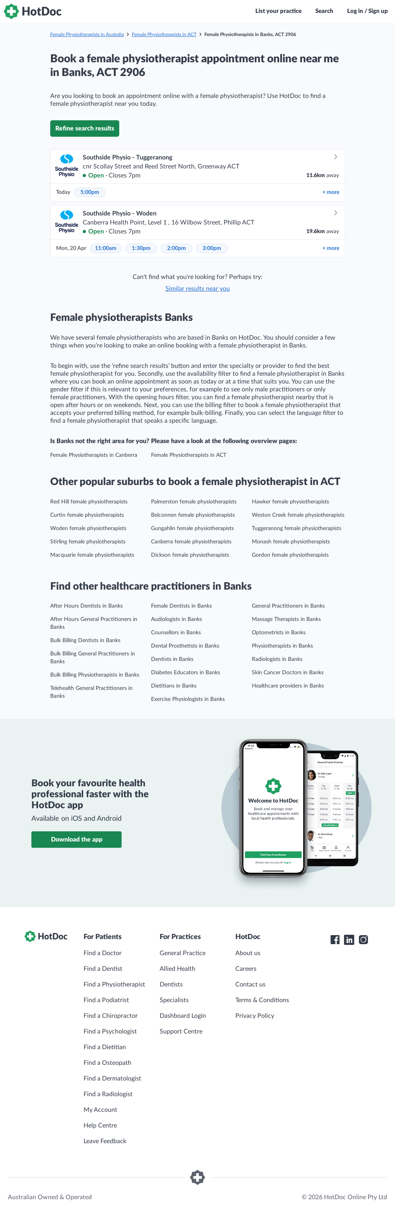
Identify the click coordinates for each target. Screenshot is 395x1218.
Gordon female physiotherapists (290, 555)
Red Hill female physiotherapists (88, 502)
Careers (246, 969)
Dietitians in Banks (174, 686)
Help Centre (100, 1125)
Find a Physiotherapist (114, 984)
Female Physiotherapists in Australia (87, 34)
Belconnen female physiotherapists (193, 515)
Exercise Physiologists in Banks (188, 699)
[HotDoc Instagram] (363, 940)
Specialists (174, 1000)
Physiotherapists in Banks (282, 646)
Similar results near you (198, 289)
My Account (100, 1110)
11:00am (105, 248)
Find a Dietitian (105, 1047)
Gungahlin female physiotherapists (192, 528)
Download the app (76, 839)
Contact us (250, 984)
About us (247, 953)
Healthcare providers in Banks (288, 686)
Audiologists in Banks (176, 619)
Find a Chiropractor (111, 1016)
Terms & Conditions (262, 1000)
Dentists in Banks (172, 659)
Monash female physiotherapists (291, 542)
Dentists (171, 984)
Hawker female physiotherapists (290, 502)
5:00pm (89, 192)
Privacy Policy (254, 1016)
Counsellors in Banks (176, 632)
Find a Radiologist (108, 1094)
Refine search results (84, 128)
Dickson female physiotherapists (190, 555)
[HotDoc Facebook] (335, 940)
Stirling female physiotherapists (88, 542)
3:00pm (211, 248)
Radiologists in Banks (277, 659)
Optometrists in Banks (279, 632)
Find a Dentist (103, 969)
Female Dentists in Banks (181, 606)
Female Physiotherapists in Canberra (93, 455)
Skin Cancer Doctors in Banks (288, 672)
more (330, 192)
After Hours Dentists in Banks (86, 606)
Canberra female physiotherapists (191, 542)
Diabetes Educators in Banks (185, 672)
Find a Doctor (103, 953)
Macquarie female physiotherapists (92, 555)
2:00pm (176, 248)
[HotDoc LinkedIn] (349, 940)
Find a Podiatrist (106, 1000)
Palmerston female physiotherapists (194, 502)
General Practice (183, 953)
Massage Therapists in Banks (286, 619)
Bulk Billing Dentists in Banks (85, 640)
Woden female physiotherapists (88, 528)
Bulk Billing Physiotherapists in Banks (94, 675)
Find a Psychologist (110, 1031)
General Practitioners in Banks (288, 606)
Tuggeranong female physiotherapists (296, 528)
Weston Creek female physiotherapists (298, 515)
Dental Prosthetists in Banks (185, 646)
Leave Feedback (105, 1141)
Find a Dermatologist (112, 1078)
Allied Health (177, 969)
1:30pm (141, 248)
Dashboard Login (183, 1016)
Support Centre (181, 1031)
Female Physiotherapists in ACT (164, 34)
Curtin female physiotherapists (87, 515)
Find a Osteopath (107, 1063)
